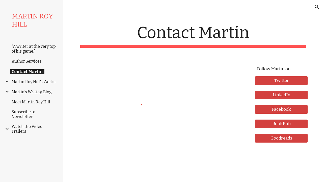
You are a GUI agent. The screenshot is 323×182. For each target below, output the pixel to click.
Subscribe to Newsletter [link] (23, 114)
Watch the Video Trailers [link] (27, 129)
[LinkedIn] (281, 95)
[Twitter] (281, 80)
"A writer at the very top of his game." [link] (34, 49)
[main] (193, 35)
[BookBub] (281, 124)
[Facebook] (281, 109)
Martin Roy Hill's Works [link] (34, 81)
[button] (317, 7)
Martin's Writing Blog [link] (32, 91)
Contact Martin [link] (27, 71)
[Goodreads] (281, 138)
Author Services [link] (27, 61)
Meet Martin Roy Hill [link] (31, 102)
